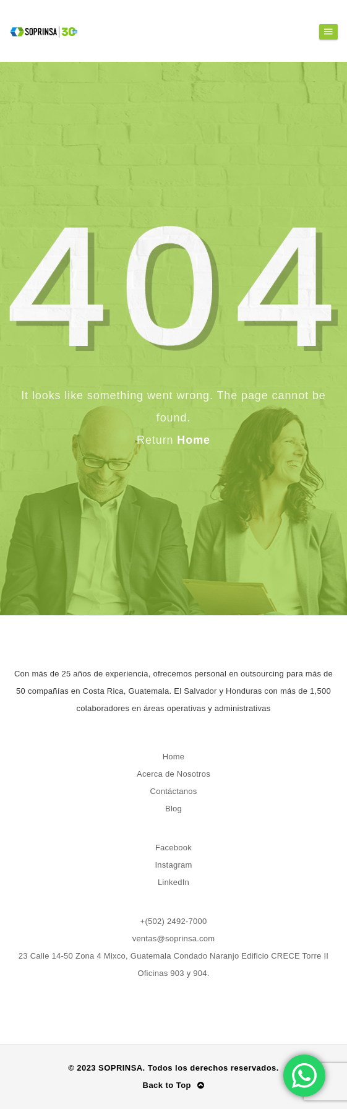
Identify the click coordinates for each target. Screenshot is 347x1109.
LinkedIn (173, 882)
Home (193, 440)
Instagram (173, 865)
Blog (173, 808)
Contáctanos (173, 791)
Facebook (173, 847)
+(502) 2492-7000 (173, 921)
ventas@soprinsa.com (173, 938)
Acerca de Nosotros (173, 774)
